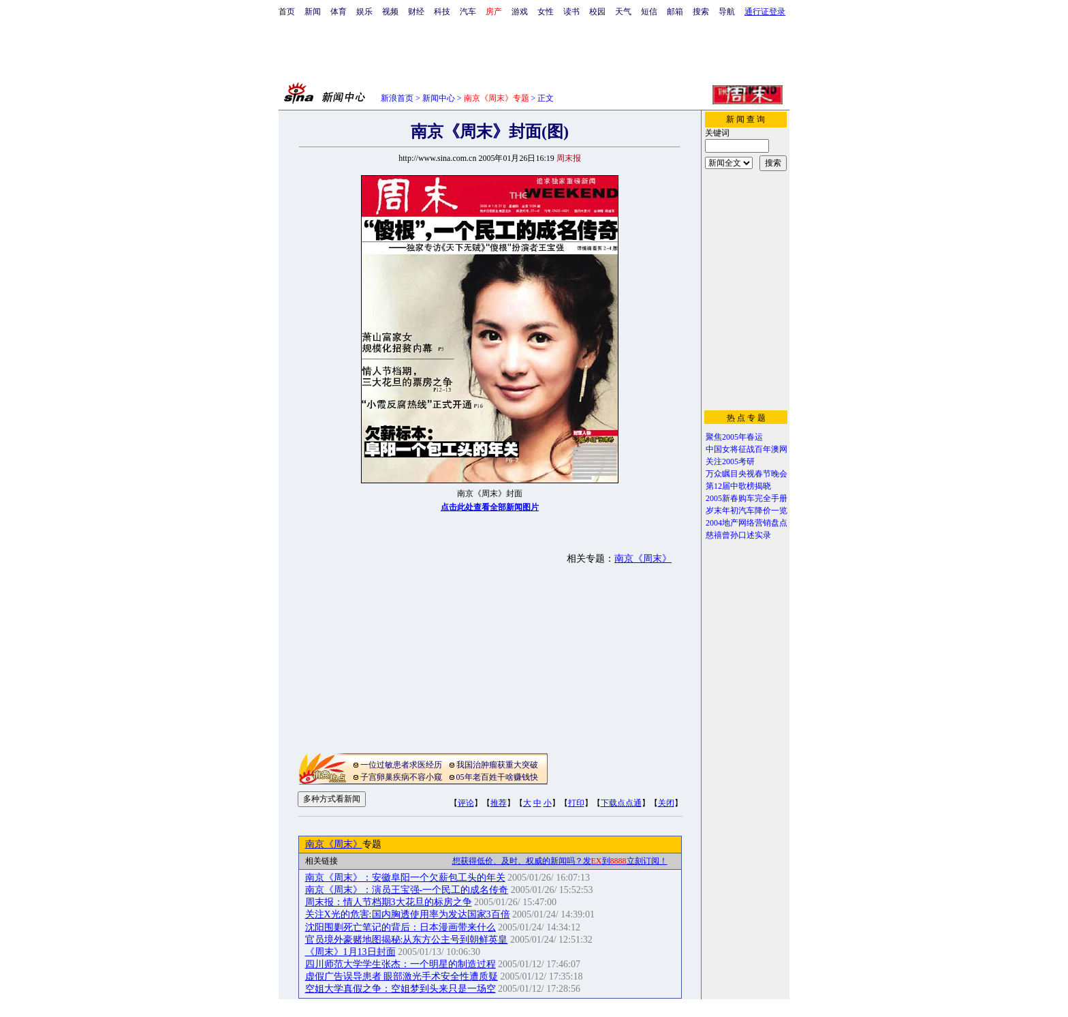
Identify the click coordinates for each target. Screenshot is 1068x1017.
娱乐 (364, 11)
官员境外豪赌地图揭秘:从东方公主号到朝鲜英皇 (406, 940)
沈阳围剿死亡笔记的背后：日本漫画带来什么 (400, 927)
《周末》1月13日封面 (350, 952)
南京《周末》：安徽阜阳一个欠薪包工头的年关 (405, 877)
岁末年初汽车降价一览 (746, 510)
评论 (466, 803)
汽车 (468, 11)
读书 (571, 11)
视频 (390, 11)
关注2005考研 (730, 461)
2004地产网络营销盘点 (746, 523)
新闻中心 (438, 98)
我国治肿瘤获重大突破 (497, 765)
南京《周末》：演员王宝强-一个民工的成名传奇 (407, 890)
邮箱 (675, 11)
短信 (649, 11)
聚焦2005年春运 (734, 437)
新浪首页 (397, 98)
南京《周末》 (643, 558)
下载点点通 (621, 803)
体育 (338, 11)
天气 (623, 11)
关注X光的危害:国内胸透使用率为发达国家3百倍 (407, 914)
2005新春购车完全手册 (746, 498)
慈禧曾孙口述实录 (738, 535)
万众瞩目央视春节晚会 (746, 474)
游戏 (520, 11)
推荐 (498, 803)
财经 (416, 11)
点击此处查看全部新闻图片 (490, 507)
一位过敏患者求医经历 (401, 765)
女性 (545, 11)
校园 (597, 11)
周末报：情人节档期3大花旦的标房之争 (388, 902)
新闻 (312, 11)
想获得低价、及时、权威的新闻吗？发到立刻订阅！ (560, 861)
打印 (576, 803)
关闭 (666, 803)
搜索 (701, 11)
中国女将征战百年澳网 (746, 449)
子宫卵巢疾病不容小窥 (401, 777)
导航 (727, 11)
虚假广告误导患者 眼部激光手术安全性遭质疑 (402, 976)
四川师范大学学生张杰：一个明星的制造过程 (400, 964)
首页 (287, 11)
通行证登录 (764, 11)
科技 (442, 11)
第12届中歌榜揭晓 (738, 486)
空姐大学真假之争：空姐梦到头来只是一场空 (400, 989)
